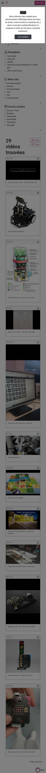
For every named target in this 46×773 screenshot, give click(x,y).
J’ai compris (23, 37)
